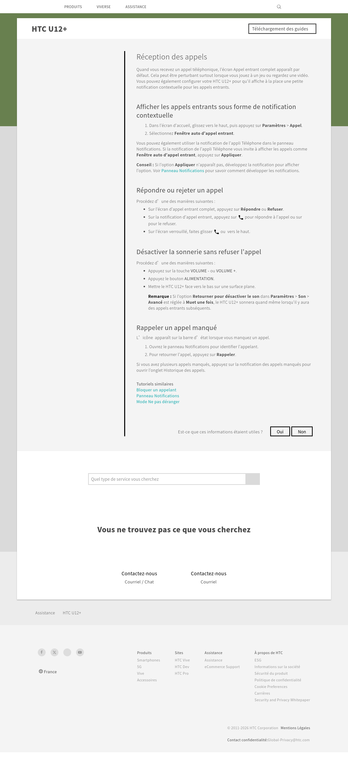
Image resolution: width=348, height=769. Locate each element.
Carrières (258, 710)
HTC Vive (173, 676)
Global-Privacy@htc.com (287, 756)
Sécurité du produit (268, 690)
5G (128, 683)
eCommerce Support (216, 683)
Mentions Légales (294, 744)
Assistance (46, 629)
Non (301, 448)
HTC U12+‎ (75, 629)
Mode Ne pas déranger (160, 418)
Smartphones (138, 676)
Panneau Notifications (206, 182)
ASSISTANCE (143, 6)
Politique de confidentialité (275, 696)
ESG (254, 676)
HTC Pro (173, 690)
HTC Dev (173, 683)
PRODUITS (74, 6)
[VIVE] (303, 6)
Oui (278, 448)
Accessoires (137, 696)
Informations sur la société (274, 683)
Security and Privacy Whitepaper (280, 716)
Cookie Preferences (268, 703)
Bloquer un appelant (158, 406)
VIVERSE (107, 6)
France (51, 688)
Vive (130, 690)
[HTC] (44, 7)
